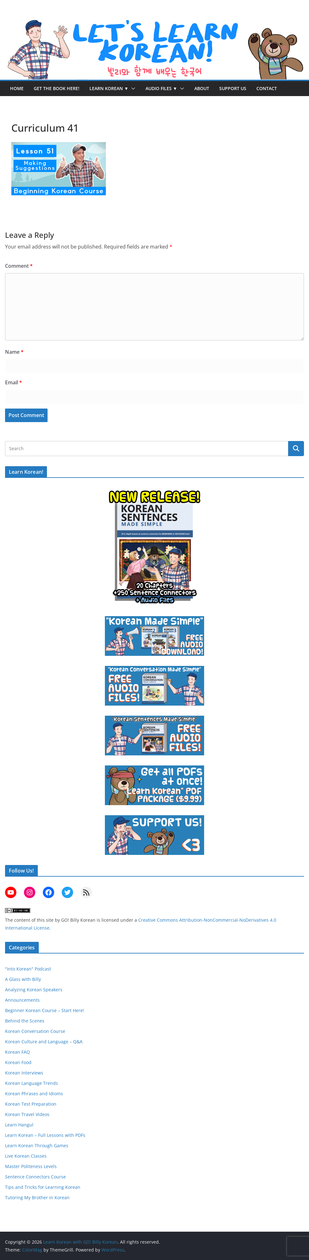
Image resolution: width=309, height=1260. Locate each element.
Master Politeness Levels (31, 1166)
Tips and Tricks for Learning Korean (42, 1187)
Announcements (22, 1000)
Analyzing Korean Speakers (33, 990)
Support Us (232, 88)
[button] (132, 88)
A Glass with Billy (23, 979)
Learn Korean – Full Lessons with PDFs (45, 1135)
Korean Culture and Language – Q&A (44, 1042)
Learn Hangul (19, 1125)
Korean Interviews (24, 1073)
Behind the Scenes (24, 1021)
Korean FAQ (17, 1052)
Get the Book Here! (56, 88)
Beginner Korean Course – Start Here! (44, 1010)
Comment (19, 265)
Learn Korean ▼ (109, 88)
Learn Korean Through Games (36, 1145)
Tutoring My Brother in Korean (37, 1197)
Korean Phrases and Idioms (34, 1094)
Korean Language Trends (31, 1083)
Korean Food (18, 1062)
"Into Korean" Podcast (28, 969)
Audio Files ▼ (161, 88)
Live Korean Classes (26, 1156)
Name (14, 351)
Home (17, 88)
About (201, 88)
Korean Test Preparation (30, 1104)
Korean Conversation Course (35, 1031)
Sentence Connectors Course (35, 1177)
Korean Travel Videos (27, 1114)
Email (13, 382)
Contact (266, 88)
